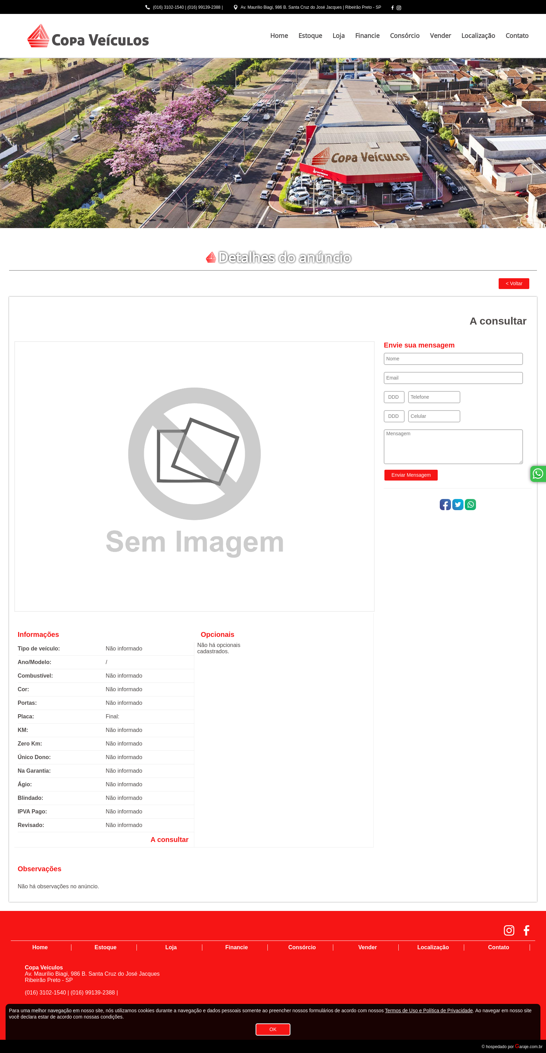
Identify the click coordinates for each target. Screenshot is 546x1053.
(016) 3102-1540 (168, 7)
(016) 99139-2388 (203, 7)
